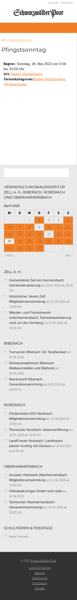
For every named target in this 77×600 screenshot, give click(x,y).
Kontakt (54, 3)
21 (19, 241)
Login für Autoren (40, 568)
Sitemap (39, 573)
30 (39, 248)
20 (9, 241)
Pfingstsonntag (14, 84)
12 (68, 227)
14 (19, 234)
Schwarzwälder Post (19, 40)
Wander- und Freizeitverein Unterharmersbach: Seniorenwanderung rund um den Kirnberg (40, 318)
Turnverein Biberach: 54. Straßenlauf (37, 352)
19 (68, 234)
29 (29, 248)
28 (19, 248)
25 (58, 241)
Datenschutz (40, 578)
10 (49, 227)
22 (29, 241)
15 (29, 234)
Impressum (40, 583)
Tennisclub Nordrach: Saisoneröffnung (38, 430)
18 (58, 234)
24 (49, 241)
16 (39, 234)
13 (9, 234)
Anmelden (67, 3)
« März (9, 255)
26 (68, 241)
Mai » (69, 255)
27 (9, 248)
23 (39, 241)
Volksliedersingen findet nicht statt (35, 491)
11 (58, 227)
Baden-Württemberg (26, 74)
